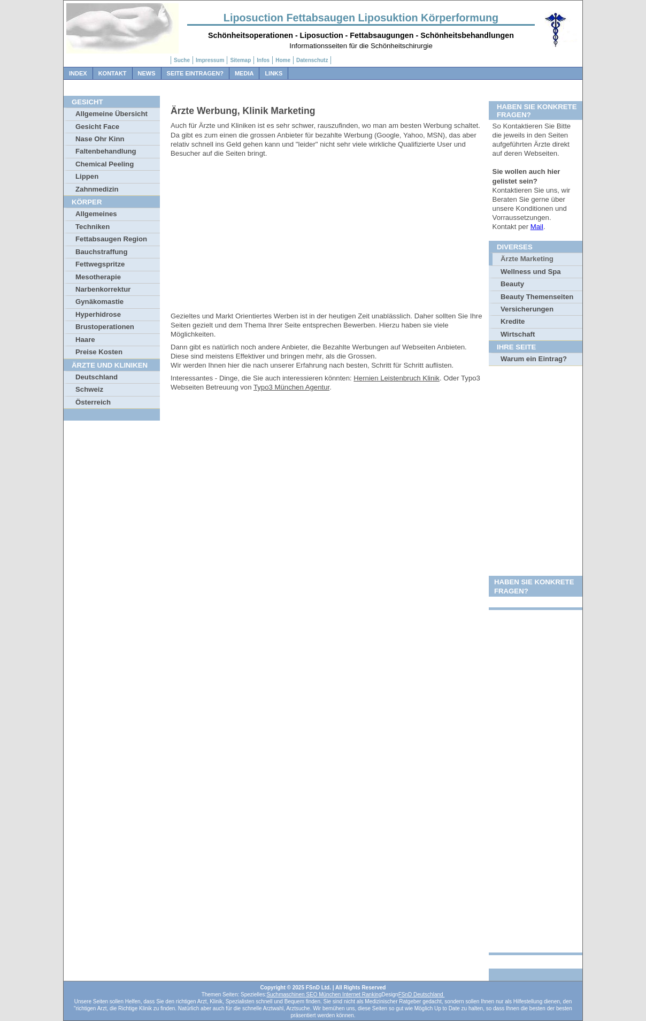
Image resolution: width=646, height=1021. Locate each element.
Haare (85, 340)
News (147, 73)
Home (282, 60)
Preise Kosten (98, 352)
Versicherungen (527, 309)
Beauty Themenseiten (537, 297)
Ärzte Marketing (527, 259)
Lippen (86, 176)
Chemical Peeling (104, 164)
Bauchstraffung (101, 252)
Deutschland (96, 377)
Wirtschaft (518, 334)
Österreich (93, 402)
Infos (263, 60)
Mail (536, 227)
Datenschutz (312, 60)
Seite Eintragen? (195, 73)
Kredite (513, 321)
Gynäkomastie (99, 302)
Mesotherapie (98, 277)
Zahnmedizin (97, 189)
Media (244, 73)
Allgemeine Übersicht (111, 114)
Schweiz (89, 389)
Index (78, 73)
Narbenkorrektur (102, 289)
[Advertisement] (328, 236)
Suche (182, 60)
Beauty (512, 284)
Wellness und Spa (531, 272)
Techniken (92, 227)
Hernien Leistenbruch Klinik (396, 378)
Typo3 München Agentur (291, 387)
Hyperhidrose (98, 314)
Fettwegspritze (100, 264)
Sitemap (240, 60)
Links (273, 73)
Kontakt (112, 73)
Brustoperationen (104, 327)
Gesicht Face (97, 127)
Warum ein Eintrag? (534, 359)
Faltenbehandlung (105, 151)
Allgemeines (96, 214)
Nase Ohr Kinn (100, 139)
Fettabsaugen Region (111, 239)
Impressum (210, 60)
